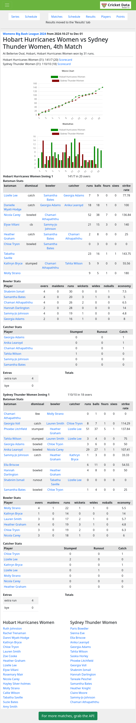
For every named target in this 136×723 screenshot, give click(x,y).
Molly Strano (12, 273)
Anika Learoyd (73, 205)
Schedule (31, 17)
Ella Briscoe (11, 465)
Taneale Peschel (80, 679)
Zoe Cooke (10, 656)
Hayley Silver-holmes (16, 684)
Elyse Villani (11, 224)
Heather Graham (15, 524)
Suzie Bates (10, 702)
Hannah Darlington (16, 308)
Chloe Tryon (12, 244)
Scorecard (65, 60)
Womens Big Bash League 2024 (24, 34)
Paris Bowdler (79, 628)
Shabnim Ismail (14, 291)
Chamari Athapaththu (18, 302)
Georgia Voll (12, 423)
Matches (57, 17)
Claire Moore (78, 693)
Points (120, 17)
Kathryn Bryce (13, 263)
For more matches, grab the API (68, 715)
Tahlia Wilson (74, 263)
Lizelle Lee (11, 195)
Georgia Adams (74, 195)
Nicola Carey (12, 215)
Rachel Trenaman (14, 633)
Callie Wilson (11, 693)
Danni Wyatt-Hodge (16, 638)
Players (106, 17)
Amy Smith (10, 707)
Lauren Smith (55, 423)
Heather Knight (80, 688)
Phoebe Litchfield (15, 429)
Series (15, 17)
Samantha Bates (15, 297)
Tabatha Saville (13, 697)
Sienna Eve (77, 633)
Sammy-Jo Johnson (16, 313)
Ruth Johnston (12, 628)
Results (90, 17)
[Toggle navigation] (7, 5)
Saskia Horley (79, 656)
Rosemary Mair (13, 674)
